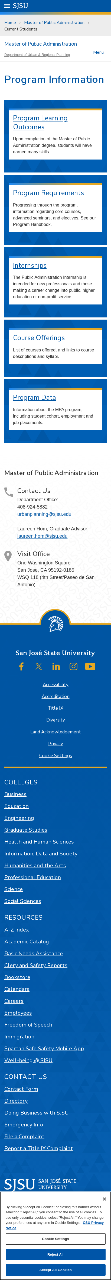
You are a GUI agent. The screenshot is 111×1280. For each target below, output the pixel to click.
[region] (55, 1235)
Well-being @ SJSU (28, 1060)
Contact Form (21, 1089)
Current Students (20, 29)
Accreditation (56, 696)
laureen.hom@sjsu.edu (42, 536)
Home (10, 23)
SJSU (20, 5)
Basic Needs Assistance (33, 953)
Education (16, 806)
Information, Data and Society (40, 853)
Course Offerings (39, 338)
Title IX (55, 708)
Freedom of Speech (28, 1024)
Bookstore (17, 977)
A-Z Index (16, 929)
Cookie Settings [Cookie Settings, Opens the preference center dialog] (55, 1239)
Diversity (55, 720)
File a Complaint (24, 1136)
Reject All (55, 1254)
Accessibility (55, 685)
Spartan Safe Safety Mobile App (44, 1048)
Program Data (34, 397)
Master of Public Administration (54, 23)
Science (13, 889)
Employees (18, 1013)
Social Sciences (22, 901)
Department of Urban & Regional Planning (37, 55)
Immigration (19, 1036)
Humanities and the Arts (35, 865)
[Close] (104, 1199)
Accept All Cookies (55, 1270)
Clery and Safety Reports (35, 965)
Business (15, 794)
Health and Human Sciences (39, 841)
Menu (98, 52)
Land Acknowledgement (55, 732)
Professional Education (32, 877)
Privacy (55, 744)
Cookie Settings (55, 756)
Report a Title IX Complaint (38, 1148)
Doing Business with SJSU (36, 1112)
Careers (14, 1001)
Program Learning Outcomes (40, 123)
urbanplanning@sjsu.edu (44, 514)
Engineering (19, 818)
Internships (30, 265)
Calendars (17, 989)
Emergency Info (23, 1124)
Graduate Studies (25, 830)
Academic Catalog (26, 941)
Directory (16, 1101)
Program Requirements (48, 193)
